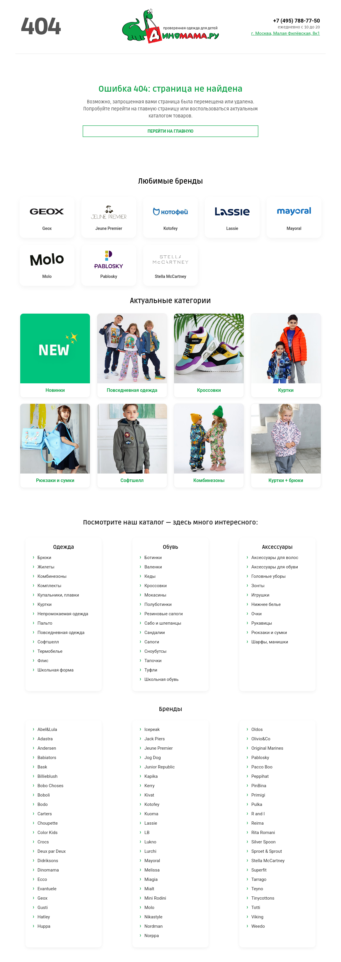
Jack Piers (154, 738)
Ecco (42, 879)
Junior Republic (159, 767)
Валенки (153, 567)
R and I (258, 813)
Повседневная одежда (60, 632)
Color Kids (47, 832)
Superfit (259, 870)
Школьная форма (55, 670)
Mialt (149, 888)
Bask (42, 767)
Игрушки (260, 595)
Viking (257, 917)
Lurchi (150, 851)
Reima (257, 823)
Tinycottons (262, 898)
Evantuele (47, 888)
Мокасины (155, 595)
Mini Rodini (155, 898)
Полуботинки (158, 604)
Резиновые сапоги (163, 613)
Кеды (150, 576)
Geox (42, 898)
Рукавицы (261, 623)
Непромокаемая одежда (62, 613)
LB (146, 832)
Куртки (44, 604)
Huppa (43, 926)
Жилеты (45, 567)
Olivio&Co (260, 738)
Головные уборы (268, 576)
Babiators (46, 757)
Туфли (150, 670)
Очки (256, 613)
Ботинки (153, 557)
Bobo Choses (50, 785)
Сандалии (154, 632)
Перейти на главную (171, 131)
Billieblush (47, 776)
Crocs (43, 842)
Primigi (258, 795)
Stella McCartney (267, 860)
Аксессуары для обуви (274, 567)
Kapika (151, 776)
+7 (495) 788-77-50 (296, 21)
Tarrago (258, 879)
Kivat (149, 795)
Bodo (42, 804)
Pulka (256, 804)
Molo (149, 907)
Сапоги (151, 642)
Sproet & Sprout (266, 851)
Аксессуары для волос (274, 557)
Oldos (257, 729)
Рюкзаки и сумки (269, 632)
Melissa (152, 870)
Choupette (47, 823)
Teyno (257, 888)
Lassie (150, 823)
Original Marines (267, 748)
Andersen (46, 748)
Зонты (258, 585)
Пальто (44, 623)
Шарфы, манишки (269, 642)
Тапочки (152, 660)
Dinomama (48, 870)
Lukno (150, 842)
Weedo (258, 926)
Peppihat (260, 776)
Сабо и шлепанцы (162, 623)
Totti (255, 907)
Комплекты (49, 585)
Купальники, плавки (58, 595)
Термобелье (49, 651)
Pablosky (260, 757)
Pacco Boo (261, 767)
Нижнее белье (266, 604)
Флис (42, 660)
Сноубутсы (155, 651)
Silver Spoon (263, 842)
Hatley (43, 917)
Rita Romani (263, 832)
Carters (44, 813)
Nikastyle (153, 917)
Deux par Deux (51, 851)
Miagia (151, 879)
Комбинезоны (52, 576)
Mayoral (152, 860)
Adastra (45, 738)
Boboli (43, 795)
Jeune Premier (158, 748)
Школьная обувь (161, 679)
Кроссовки (155, 585)
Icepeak (152, 729)
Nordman (153, 926)
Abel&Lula (47, 729)
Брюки (44, 557)
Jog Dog (152, 757)
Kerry (149, 785)
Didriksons (47, 860)
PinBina (258, 785)
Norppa (151, 935)
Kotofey (151, 804)
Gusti (42, 907)
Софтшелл (48, 642)
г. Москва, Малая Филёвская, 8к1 (285, 33)
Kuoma (151, 813)
